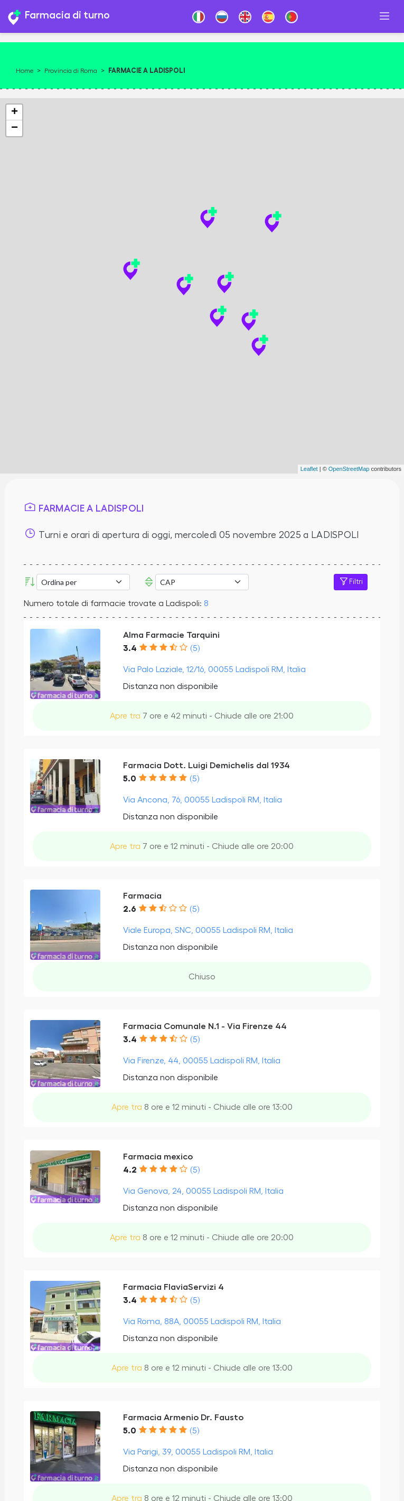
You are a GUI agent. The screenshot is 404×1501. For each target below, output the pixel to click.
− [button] (14, 128)
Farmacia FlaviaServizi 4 (173, 1286)
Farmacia (142, 895)
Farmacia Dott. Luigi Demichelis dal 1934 (206, 765)
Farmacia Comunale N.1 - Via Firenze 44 (205, 1026)
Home (24, 71)
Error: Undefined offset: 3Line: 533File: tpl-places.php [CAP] (202, 582)
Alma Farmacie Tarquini (171, 634)
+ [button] (14, 112)
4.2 (130, 1170)
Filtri (351, 582)
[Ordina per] (83, 582)
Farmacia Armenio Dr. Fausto (183, 1417)
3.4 (130, 648)
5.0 (129, 779)
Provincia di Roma (70, 71)
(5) (195, 648)
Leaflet (309, 469)
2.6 (129, 909)
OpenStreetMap (349, 469)
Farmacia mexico (158, 1156)
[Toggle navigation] (384, 16)
